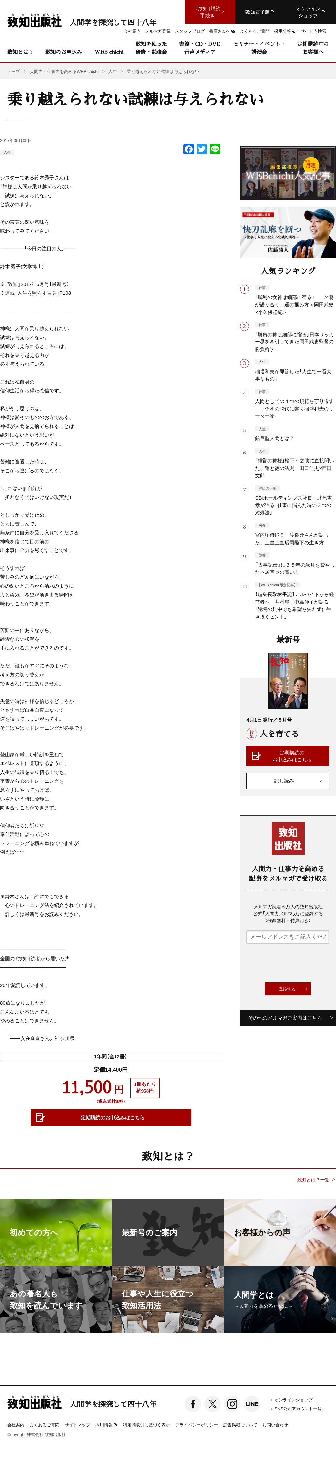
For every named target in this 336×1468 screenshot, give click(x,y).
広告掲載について (240, 1424)
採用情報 (106, 1425)
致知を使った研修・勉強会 (151, 48)
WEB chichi (108, 52)
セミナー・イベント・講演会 (259, 48)
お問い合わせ (275, 1424)
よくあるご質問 (44, 1424)
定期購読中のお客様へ (313, 48)
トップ (13, 71)
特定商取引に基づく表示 (146, 1424)
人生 (7, 152)
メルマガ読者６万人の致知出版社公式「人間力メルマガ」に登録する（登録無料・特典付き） (288, 913)
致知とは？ (20, 52)
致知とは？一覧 (313, 1179)
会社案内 (15, 1424)
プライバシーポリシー (196, 1424)
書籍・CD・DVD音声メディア (199, 48)
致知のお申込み (63, 52)
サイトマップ (77, 1424)
